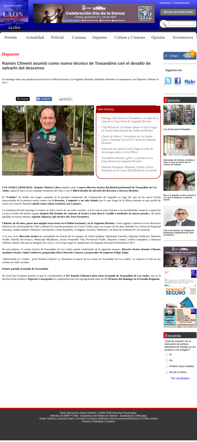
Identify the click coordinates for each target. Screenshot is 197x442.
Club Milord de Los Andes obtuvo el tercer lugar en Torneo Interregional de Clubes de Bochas (129, 129)
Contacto (110, 421)
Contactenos (181, 2)
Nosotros (165, 2)
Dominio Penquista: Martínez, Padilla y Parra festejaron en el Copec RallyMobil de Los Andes (129, 169)
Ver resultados (180, 378)
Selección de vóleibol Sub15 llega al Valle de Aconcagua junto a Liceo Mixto (127, 150)
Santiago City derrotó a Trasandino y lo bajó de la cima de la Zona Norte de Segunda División (130, 120)
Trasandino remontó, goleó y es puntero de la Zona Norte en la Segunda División (127, 159)
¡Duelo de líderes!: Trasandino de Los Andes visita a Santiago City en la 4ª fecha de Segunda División (129, 139)
